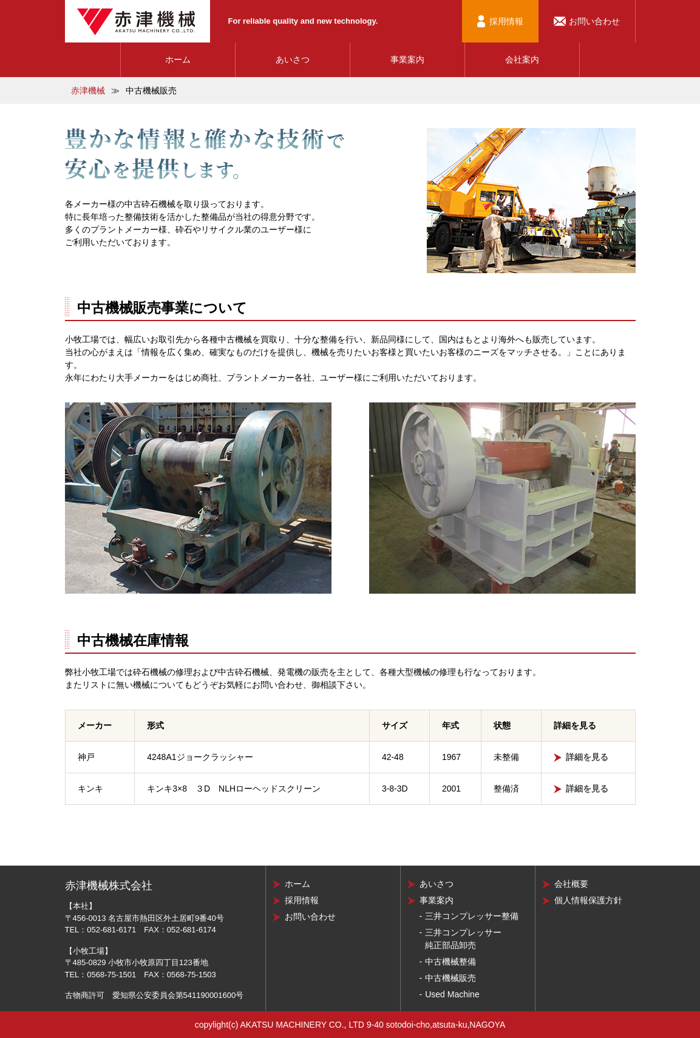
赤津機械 (88, 90)
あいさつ (293, 59)
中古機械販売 (450, 978)
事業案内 (407, 59)
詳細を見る (587, 757)
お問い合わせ (594, 21)
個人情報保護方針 (588, 900)
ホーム (178, 59)
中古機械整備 (450, 961)
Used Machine (452, 994)
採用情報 (506, 21)
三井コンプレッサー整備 (471, 916)
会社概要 (571, 884)
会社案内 (522, 59)
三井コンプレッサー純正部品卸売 (463, 939)
